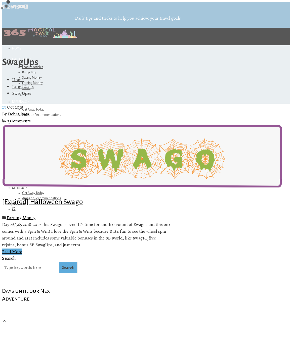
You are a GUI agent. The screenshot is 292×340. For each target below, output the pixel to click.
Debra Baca (18, 114)
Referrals (21, 102)
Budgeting (29, 72)
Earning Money (21, 218)
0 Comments (19, 121)
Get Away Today (33, 109)
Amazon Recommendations (41, 115)
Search (9, 258)
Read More (12, 252)
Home (16, 48)
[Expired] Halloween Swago (42, 202)
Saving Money (32, 77)
